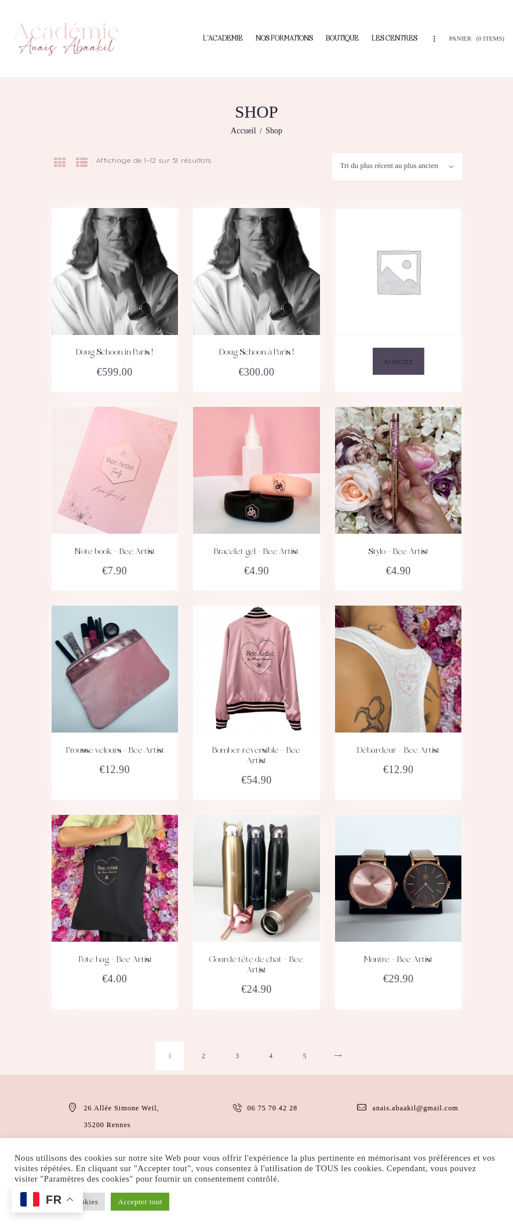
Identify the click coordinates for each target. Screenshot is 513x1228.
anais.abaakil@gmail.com (415, 1107)
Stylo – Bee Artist (398, 552)
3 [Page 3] (237, 1056)
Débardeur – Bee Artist (398, 751)
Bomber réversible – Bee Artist (256, 756)
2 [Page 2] (204, 1056)
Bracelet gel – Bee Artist (256, 552)
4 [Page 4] (271, 1056)
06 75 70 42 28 (272, 1107)
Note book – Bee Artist (114, 552)
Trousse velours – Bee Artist (114, 751)
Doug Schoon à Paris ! (256, 353)
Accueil (243, 130)
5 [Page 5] (305, 1056)
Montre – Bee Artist (398, 960)
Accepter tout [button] (140, 1201)
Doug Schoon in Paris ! (114, 353)
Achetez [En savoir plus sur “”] (398, 362)
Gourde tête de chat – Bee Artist (256, 965)
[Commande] (397, 164)
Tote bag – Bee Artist (114, 960)
